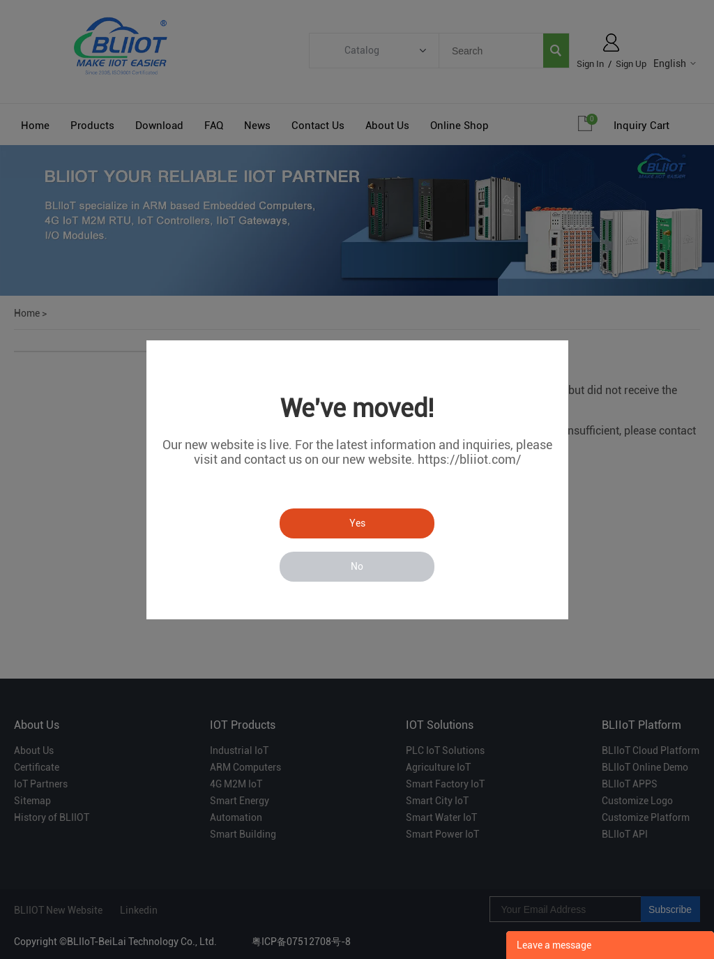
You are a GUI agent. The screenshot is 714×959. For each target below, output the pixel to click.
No (357, 566)
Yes (357, 523)
